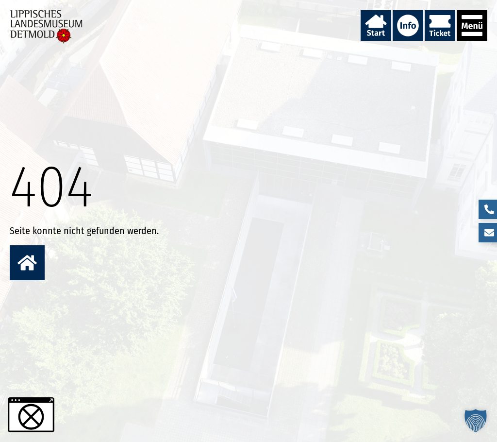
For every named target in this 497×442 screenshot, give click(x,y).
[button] (475, 420)
